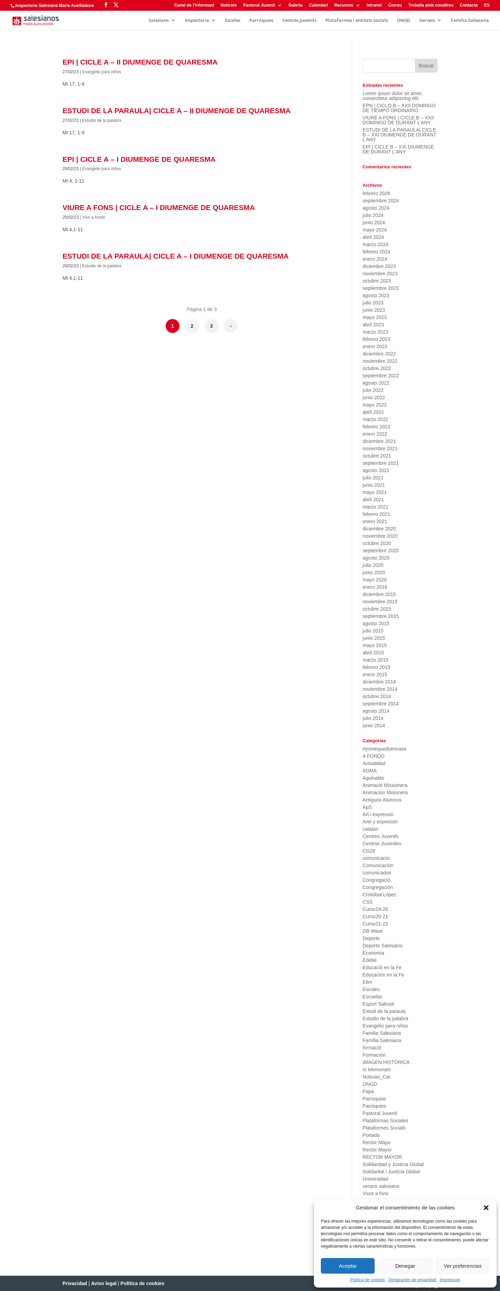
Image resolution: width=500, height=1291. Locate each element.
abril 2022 (373, 412)
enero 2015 (374, 674)
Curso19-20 (375, 909)
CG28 (368, 851)
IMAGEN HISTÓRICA (385, 1062)
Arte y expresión (380, 821)
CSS (367, 902)
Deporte (371, 938)
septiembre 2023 (380, 288)
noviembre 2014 (379, 689)
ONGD (403, 20)
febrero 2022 (376, 426)
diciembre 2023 (379, 266)
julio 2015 (372, 631)
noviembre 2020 (379, 536)
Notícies (228, 5)
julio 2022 (372, 390)
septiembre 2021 (380, 463)
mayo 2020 (374, 579)
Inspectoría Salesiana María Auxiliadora (54, 5)
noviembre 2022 (379, 361)
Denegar (405, 1266)
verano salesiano (380, 1186)
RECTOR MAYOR (382, 1157)
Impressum (450, 1279)
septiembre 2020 (380, 550)
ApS (367, 807)
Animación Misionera (385, 792)
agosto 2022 (375, 383)
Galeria (296, 5)
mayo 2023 (374, 317)
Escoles (232, 20)
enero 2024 (374, 259)
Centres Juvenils (299, 20)
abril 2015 (373, 652)
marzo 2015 (375, 660)
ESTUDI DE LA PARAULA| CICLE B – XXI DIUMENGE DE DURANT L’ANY (399, 134)
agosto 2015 (375, 623)
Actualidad (373, 763)
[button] (486, 1207)
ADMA (369, 770)
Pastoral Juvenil (259, 5)
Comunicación (377, 865)
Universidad (375, 1179)
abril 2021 (373, 499)
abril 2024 (373, 237)
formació (371, 1047)
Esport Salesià (378, 1004)
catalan (370, 829)
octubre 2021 (376, 456)
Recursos (343, 5)
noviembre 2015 (379, 601)
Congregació (376, 880)
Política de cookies (367, 1279)
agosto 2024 (375, 208)
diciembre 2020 (379, 528)
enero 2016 (374, 587)
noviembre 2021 (379, 448)
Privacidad (74, 1283)
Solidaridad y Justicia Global (393, 1164)
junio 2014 (373, 725)
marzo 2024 (375, 244)
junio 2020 (373, 572)
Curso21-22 (375, 924)
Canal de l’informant (194, 5)
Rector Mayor (377, 1149)
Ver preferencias (463, 1266)
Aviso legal (103, 1283)
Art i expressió (377, 814)
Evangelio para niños (101, 71)
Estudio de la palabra (102, 120)
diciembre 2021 (379, 441)
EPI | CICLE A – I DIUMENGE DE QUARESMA (139, 159)
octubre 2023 (376, 281)
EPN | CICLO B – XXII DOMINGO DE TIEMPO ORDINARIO (399, 108)
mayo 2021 (374, 492)
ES (487, 5)
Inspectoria (197, 20)
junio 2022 (373, 397)
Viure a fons (375, 1193)
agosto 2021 (375, 470)
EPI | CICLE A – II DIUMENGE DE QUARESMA (140, 62)
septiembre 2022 (380, 375)
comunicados (376, 872)
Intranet (374, 5)
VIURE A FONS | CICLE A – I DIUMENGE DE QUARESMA (158, 207)
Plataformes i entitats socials (356, 20)
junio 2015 (373, 638)
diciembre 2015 (379, 594)
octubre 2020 (376, 543)
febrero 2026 (376, 193)
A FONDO (373, 756)
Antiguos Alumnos (381, 800)
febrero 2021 (376, 514)
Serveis (427, 20)
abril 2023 (373, 324)
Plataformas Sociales (385, 1120)
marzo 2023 (375, 332)
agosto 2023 (375, 295)
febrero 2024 (376, 251)
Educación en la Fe (383, 975)
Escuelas (372, 996)
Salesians (159, 20)
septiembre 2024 (380, 200)
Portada (371, 1135)
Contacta (468, 5)
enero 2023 (374, 346)
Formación (373, 1055)
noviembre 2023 (379, 273)
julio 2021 (372, 477)
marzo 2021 (375, 507)
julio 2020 (372, 565)
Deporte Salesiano (382, 945)
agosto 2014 (375, 711)
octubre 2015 (376, 609)
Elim (367, 982)
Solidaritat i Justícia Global (391, 1171)
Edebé (369, 960)
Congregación (377, 887)
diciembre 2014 (379, 682)
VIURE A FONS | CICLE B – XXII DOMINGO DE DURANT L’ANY (398, 120)
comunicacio (376, 858)
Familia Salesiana (381, 1033)
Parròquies (261, 20)
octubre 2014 (376, 696)
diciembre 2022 (379, 354)
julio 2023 (372, 302)
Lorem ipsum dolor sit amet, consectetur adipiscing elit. (392, 96)
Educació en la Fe (381, 967)
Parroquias (374, 1098)
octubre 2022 (376, 368)
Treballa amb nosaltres (430, 5)
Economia (373, 953)
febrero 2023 (376, 339)
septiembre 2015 (380, 616)
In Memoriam (376, 1069)
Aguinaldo (373, 778)
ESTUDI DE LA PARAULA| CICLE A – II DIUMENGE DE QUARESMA (176, 111)
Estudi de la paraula (384, 1011)
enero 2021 (374, 521)
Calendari (318, 5)
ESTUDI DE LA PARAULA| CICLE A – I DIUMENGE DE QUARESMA (175, 256)
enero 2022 (374, 434)
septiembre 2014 (380, 703)
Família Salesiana (470, 20)
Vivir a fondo (94, 217)
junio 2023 (373, 310)
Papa (368, 1091)
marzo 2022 (375, 419)
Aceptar (348, 1266)
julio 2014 (372, 718)
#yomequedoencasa (384, 749)
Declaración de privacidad (412, 1279)
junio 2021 (373, 485)
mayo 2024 (374, 230)
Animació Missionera (384, 785)
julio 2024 (372, 215)
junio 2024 (373, 222)
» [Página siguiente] (231, 326)
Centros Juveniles (381, 843)
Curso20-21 (375, 916)
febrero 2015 (376, 667)
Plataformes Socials (384, 1128)
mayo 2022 (374, 405)
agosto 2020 (375, 558)
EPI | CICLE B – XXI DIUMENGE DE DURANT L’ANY (398, 149)
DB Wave (372, 931)
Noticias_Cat (376, 1077)
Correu (395, 5)
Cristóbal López (379, 894)
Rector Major (376, 1142)
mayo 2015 (374, 645)
